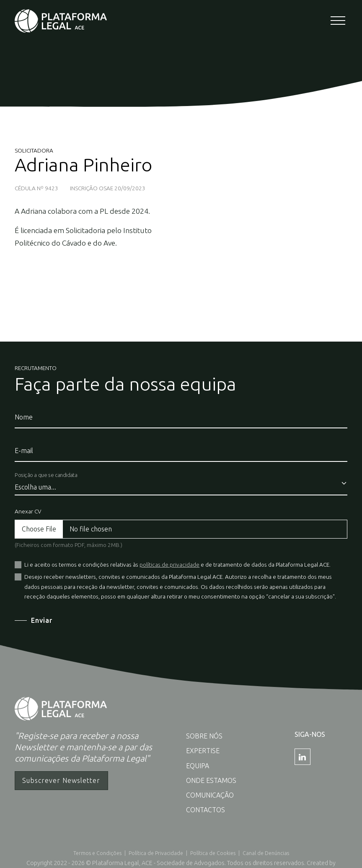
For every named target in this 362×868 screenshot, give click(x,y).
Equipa (197, 766)
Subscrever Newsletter (61, 780)
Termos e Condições (97, 853)
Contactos (205, 810)
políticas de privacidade (169, 564)
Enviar (41, 620)
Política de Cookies (212, 853)
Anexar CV (28, 511)
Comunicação (210, 795)
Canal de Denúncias (266, 853)
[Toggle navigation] (339, 21)
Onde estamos (211, 780)
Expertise (203, 750)
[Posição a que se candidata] (181, 483)
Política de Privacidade (156, 853)
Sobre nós (204, 736)
